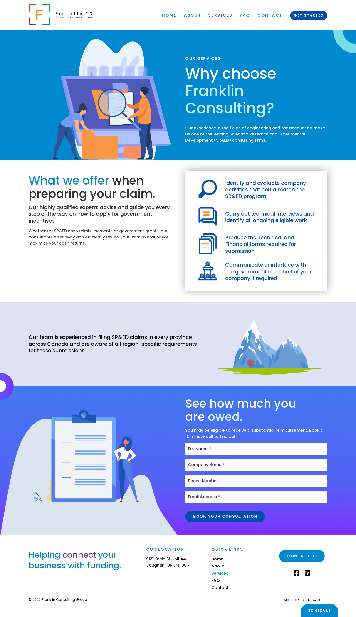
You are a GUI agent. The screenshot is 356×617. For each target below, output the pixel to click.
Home (169, 15)
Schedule (319, 610)
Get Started (309, 15)
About (192, 15)
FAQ (245, 15)
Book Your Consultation (235, 516)
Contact (269, 15)
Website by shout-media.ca (302, 600)
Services (220, 15)
